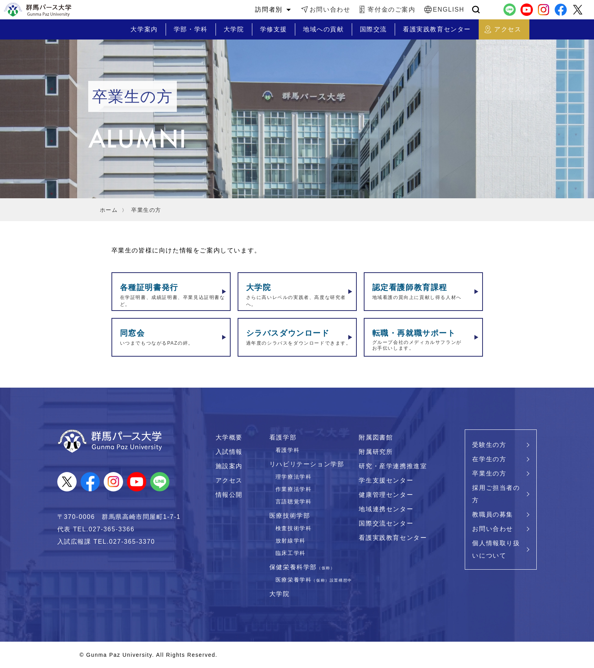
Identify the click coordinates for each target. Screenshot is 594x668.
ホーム (109, 210)
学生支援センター (386, 480)
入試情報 (229, 451)
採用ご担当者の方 (496, 493)
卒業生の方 (489, 473)
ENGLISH (448, 9)
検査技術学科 (294, 528)
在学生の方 (489, 459)
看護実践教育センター (393, 537)
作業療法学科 (294, 489)
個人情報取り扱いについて (496, 549)
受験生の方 (489, 444)
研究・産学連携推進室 (393, 466)
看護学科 (288, 450)
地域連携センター (386, 509)
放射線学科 (291, 540)
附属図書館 (376, 437)
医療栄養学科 (314, 580)
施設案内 (229, 466)
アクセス (229, 480)
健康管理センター (386, 494)
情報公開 (229, 494)
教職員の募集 (492, 514)
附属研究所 (376, 451)
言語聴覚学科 (294, 501)
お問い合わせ (330, 9)
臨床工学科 (291, 553)
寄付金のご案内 (391, 9)
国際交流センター (386, 523)
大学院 (279, 594)
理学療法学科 (294, 477)
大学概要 (229, 437)
